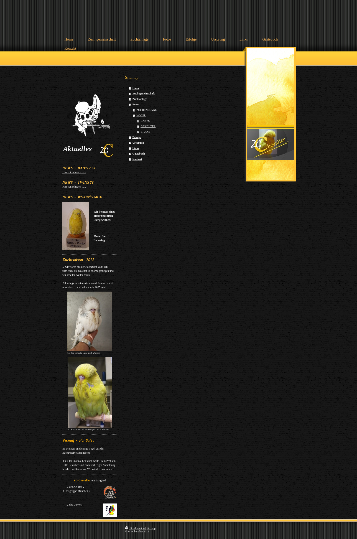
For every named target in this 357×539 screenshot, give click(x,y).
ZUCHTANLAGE (146, 110)
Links (135, 148)
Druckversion (135, 528)
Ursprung (138, 142)
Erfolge (136, 137)
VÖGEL (141, 115)
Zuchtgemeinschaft (143, 93)
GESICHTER (148, 126)
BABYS (145, 120)
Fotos (135, 104)
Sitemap (151, 528)
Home (135, 88)
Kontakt (137, 159)
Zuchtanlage (139, 99)
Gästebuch (138, 153)
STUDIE (145, 131)
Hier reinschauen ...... (74, 172)
